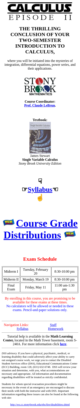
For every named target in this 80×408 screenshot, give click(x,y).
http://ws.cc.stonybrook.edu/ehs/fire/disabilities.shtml (40, 404)
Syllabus (40, 189)
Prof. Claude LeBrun (39, 105)
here (63, 344)
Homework (55, 328)
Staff (53, 325)
